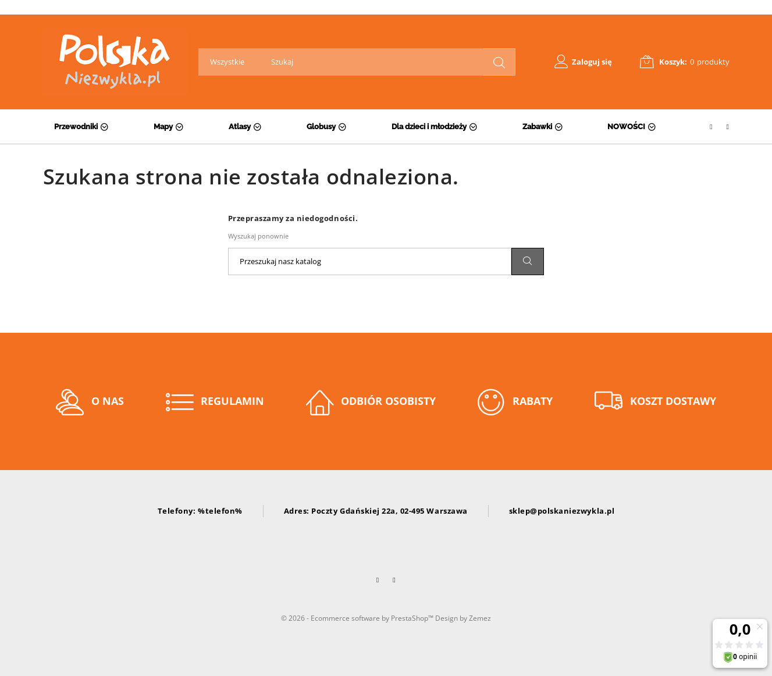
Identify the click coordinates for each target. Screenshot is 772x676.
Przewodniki (76, 126)
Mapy (163, 126)
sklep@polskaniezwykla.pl (561, 511)
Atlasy (240, 126)
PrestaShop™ (413, 618)
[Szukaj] (369, 261)
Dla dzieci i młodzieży (429, 126)
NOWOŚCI (626, 126)
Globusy (321, 126)
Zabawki (537, 126)
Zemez (480, 618)
